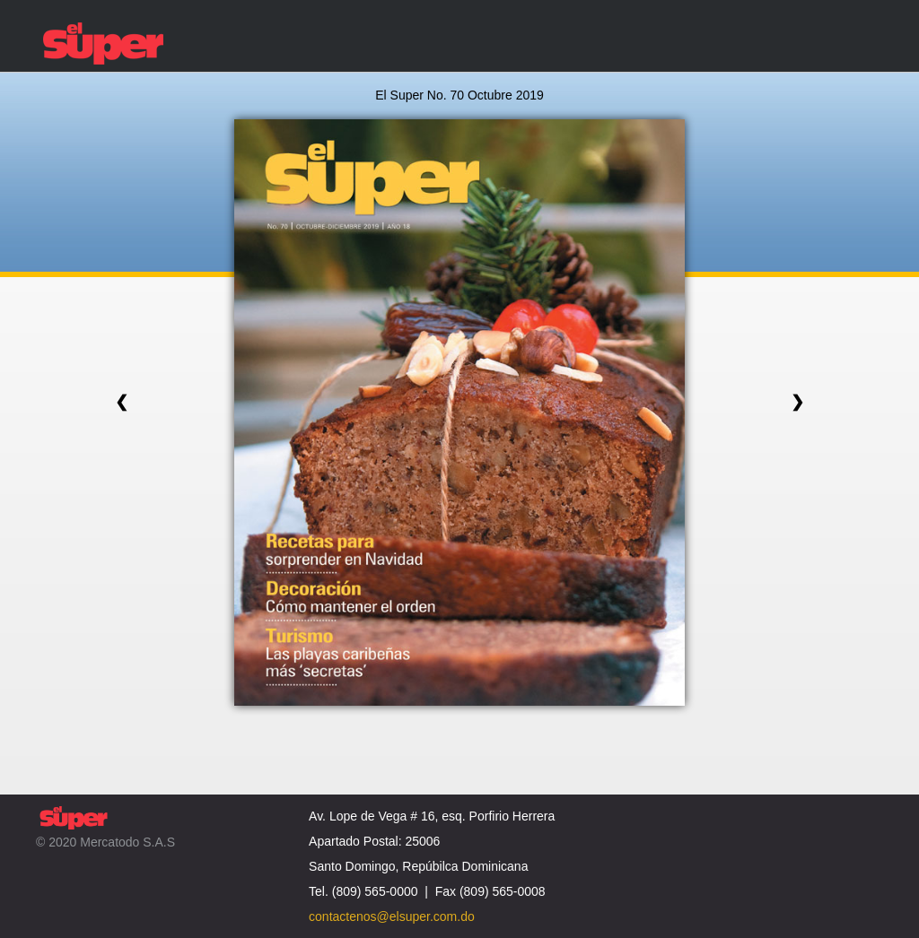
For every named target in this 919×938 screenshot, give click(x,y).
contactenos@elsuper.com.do (392, 916)
